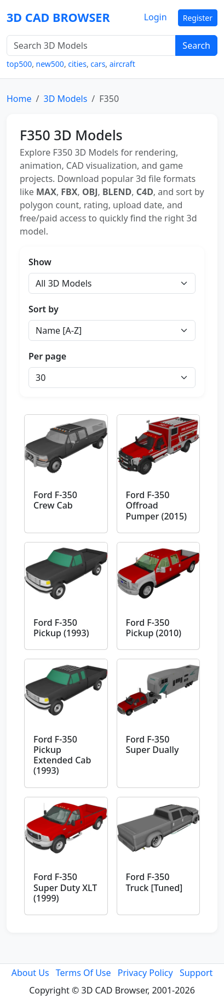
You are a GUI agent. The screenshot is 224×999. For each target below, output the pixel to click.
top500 (19, 64)
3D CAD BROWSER (58, 17)
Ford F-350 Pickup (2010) (154, 627)
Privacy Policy (145, 973)
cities (77, 64)
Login (155, 17)
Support (196, 973)
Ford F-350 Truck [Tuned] (154, 882)
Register (197, 18)
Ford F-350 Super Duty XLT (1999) (65, 887)
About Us (30, 973)
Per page (47, 356)
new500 (50, 64)
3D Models (65, 99)
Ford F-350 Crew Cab (55, 500)
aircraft (122, 64)
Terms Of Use (83, 973)
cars (97, 64)
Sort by (43, 309)
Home (19, 99)
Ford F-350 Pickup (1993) (61, 627)
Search (196, 45)
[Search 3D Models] (91, 45)
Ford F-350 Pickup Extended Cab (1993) (62, 755)
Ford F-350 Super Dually (152, 744)
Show (39, 262)
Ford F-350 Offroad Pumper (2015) (156, 505)
